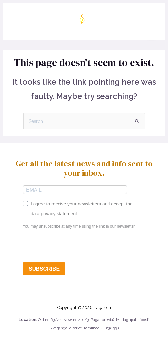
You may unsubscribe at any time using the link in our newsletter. (79, 226)
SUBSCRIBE (44, 269)
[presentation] (73, 246)
